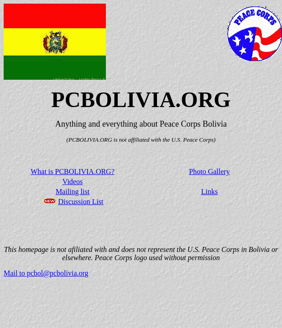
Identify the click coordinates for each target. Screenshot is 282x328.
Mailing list (72, 191)
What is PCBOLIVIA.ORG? (73, 171)
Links (209, 191)
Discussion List (80, 201)
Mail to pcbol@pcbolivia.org (46, 273)
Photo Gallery (209, 171)
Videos (73, 181)
